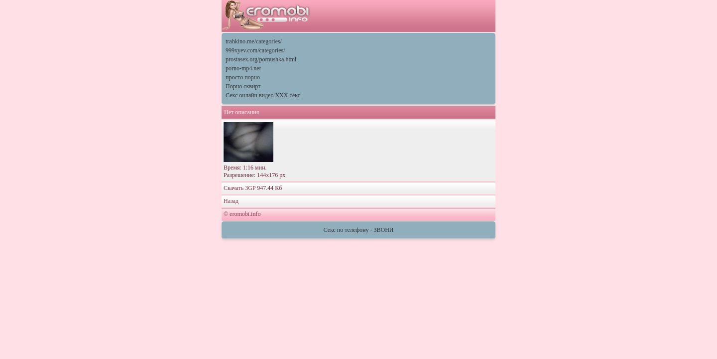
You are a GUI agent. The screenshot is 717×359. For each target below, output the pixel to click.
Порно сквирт (243, 86)
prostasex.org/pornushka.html (261, 59)
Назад (231, 200)
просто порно (243, 77)
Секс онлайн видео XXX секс (263, 95)
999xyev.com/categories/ (255, 50)
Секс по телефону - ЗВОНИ (359, 229)
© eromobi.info (242, 213)
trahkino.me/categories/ (254, 41)
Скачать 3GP (239, 187)
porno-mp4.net (243, 68)
